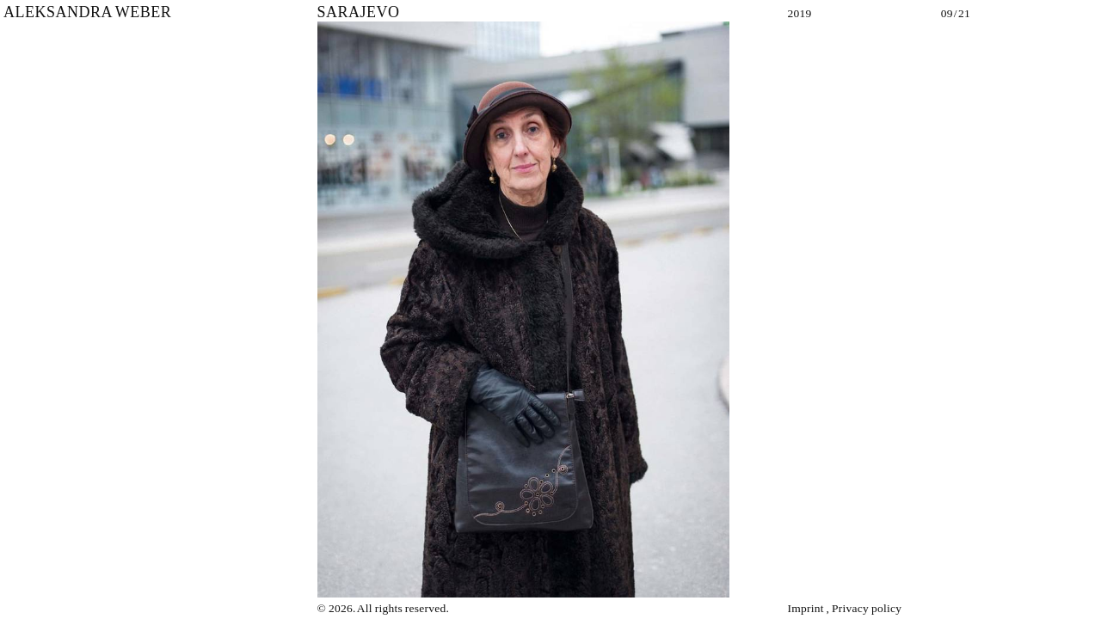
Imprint (805, 608)
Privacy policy (866, 608)
